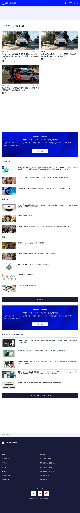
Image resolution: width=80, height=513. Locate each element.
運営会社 (42, 454)
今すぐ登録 (40, 151)
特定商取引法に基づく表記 (47, 471)
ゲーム (4, 467)
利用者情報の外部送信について (48, 463)
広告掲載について (45, 475)
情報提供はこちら (45, 480)
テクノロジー (6, 458)
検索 (64, 3)
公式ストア (5, 480)
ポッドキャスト (6, 475)
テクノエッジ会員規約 (46, 467)
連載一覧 (40, 299)
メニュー (70, 3)
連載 (3, 454)
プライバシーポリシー (46, 458)
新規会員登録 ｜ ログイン (76, 3)
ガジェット (5, 463)
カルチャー (5, 471)
